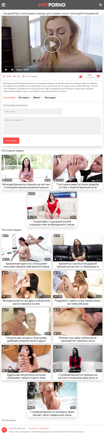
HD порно (23, 97)
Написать (33, 428)
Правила (44, 428)
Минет (37, 97)
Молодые (50, 97)
